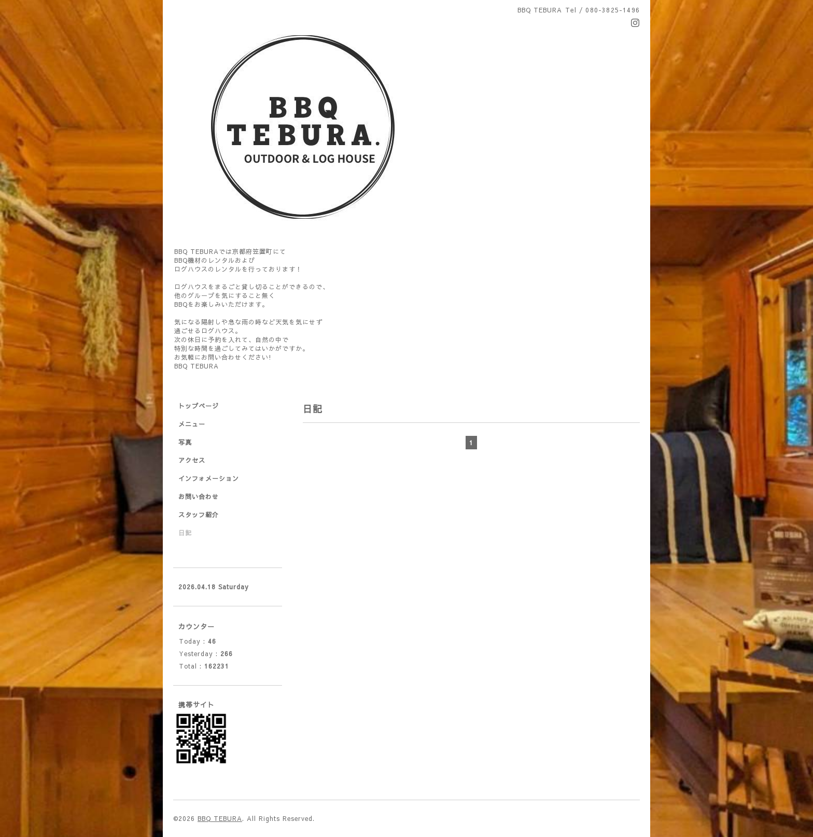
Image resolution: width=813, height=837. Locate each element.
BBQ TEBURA (220, 818)
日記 (185, 533)
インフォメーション (208, 478)
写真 (185, 442)
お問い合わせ (198, 496)
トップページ (198, 406)
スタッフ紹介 (198, 514)
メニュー (191, 424)
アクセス (191, 460)
